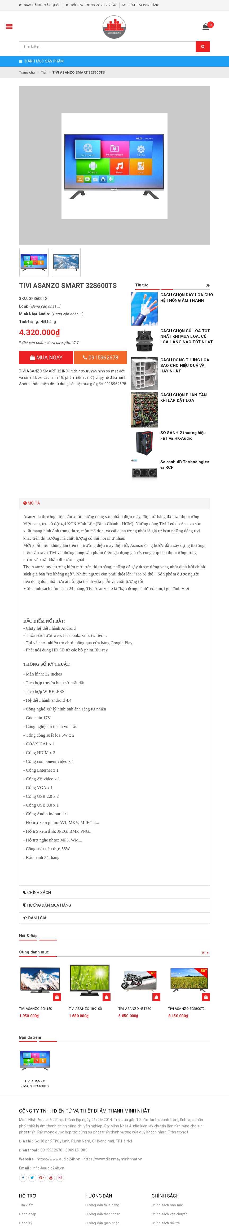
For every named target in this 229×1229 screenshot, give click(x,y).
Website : (27, 1086)
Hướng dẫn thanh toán (103, 1141)
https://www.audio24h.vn (58, 1086)
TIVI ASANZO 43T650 (134, 936)
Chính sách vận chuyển (169, 1141)
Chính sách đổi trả (166, 1150)
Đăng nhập (27, 1141)
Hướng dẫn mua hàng (102, 1132)
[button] (114, 430)
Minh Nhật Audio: (34, 314)
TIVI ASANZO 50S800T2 (186, 936)
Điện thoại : (29, 1077)
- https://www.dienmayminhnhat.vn (111, 1086)
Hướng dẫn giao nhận (102, 1150)
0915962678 (100, 357)
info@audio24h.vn (48, 1095)
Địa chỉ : (26, 1068)
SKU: (23, 298)
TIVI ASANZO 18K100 (85, 936)
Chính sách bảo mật (167, 1132)
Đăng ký (25, 1150)
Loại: (23, 306)
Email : (25, 1095)
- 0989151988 (75, 1077)
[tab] (114, 430)
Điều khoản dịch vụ (100, 1159)
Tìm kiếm (26, 1132)
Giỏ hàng (26, 1159)
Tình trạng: (29, 321)
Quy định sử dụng (165, 1159)
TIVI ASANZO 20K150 (35, 936)
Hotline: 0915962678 (176, 1186)
